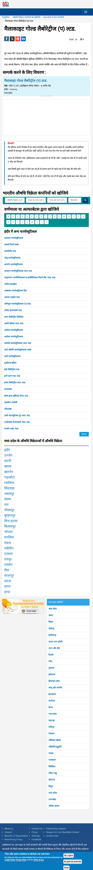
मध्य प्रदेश (52, 714)
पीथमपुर (9, 510)
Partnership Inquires (56, 828)
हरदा (7, 592)
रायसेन (8, 565)
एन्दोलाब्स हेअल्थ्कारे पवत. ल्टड (17, 422)
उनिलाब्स (8, 409)
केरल (50, 707)
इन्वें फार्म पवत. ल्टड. (12, 376)
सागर (7, 586)
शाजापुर (9, 575)
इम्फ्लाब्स (8, 389)
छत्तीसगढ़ (52, 635)
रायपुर (8, 559)
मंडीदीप (8, 548)
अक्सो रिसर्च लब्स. (11, 244)
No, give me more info (72, 862)
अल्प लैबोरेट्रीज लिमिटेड (13, 317)
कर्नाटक (51, 700)
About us (8, 828)
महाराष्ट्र (51, 720)
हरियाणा (51, 674)
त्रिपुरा (50, 786)
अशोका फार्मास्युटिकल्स (13, 330)
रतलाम (8, 554)
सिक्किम (51, 766)
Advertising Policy (13, 839)
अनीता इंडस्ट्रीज (10, 284)
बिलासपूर (10, 526)
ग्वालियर (9, 483)
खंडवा (7, 466)
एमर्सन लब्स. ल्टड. (11, 428)
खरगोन (8, 472)
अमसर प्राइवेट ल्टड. (12, 297)
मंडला (7, 543)
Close (66, 868)
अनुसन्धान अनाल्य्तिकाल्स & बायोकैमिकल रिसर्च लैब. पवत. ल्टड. (30, 277)
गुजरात (51, 668)
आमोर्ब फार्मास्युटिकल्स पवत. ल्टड (17, 343)
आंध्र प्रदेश (52, 608)
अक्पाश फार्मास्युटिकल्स (13, 238)
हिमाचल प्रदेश (54, 681)
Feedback (36, 839)
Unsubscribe (52, 836)
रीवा (6, 570)
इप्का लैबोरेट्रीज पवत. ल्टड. (15, 382)
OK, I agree (68, 855)
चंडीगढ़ (51, 628)
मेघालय (51, 733)
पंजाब (50, 753)
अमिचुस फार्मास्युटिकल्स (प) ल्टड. (17, 303)
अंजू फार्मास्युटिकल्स (12, 257)
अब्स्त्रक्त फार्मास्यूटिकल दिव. (15, 290)
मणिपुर (51, 727)
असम (50, 615)
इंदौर (7, 450)
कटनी (7, 461)
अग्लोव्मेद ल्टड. (10, 251)
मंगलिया (9, 537)
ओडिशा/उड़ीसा (54, 740)
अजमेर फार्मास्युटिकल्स (13, 264)
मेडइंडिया (6, 17)
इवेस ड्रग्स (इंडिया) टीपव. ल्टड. (16, 395)
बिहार (50, 622)
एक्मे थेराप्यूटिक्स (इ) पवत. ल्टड (17, 415)
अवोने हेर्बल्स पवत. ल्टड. (14, 323)
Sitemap (36, 836)
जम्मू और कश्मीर (55, 687)
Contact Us (37, 828)
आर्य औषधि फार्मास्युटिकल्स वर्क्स (17, 349)
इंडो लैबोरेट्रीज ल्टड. (12, 369)
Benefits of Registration (16, 836)
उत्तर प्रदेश (52, 792)
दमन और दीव (54, 648)
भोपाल (8, 532)
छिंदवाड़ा (9, 488)
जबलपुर (9, 494)
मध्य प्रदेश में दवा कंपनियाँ (53, 17)
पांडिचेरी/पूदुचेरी (54, 746)
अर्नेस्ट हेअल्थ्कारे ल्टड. (13, 310)
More (84, 434)
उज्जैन (8, 455)
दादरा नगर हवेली (55, 641)
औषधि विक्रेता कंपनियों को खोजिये (26, 17)
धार (6, 505)
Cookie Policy (10, 860)
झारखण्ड (52, 694)
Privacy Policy (21, 860)
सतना (7, 581)
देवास (7, 499)
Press (35, 832)
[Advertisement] (46, 116)
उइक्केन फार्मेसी (10, 402)
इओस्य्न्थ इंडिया (10, 363)
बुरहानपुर (9, 515)
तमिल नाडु (52, 773)
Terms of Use (38, 860)
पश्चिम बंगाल (53, 806)
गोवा (50, 661)
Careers (8, 832)
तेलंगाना (51, 779)
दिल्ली (50, 654)
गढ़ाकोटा (9, 477)
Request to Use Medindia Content (62, 832)
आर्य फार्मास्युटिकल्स (12, 356)
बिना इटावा (10, 521)
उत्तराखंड (52, 799)
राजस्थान (52, 760)
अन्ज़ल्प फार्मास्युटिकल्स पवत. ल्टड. (18, 271)
